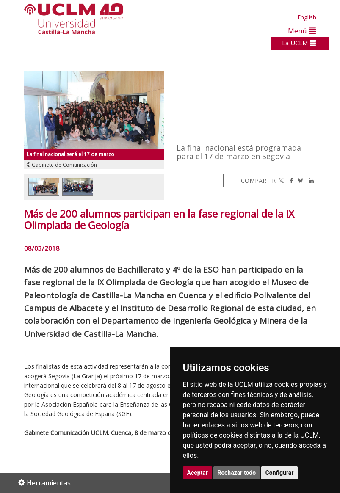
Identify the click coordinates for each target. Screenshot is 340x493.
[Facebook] (289, 180)
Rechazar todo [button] (237, 472)
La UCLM (299, 43)
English (306, 17)
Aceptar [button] (197, 472)
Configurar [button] (279, 472)
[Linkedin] (309, 180)
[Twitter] (281, 180)
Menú (302, 31)
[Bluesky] (299, 180)
